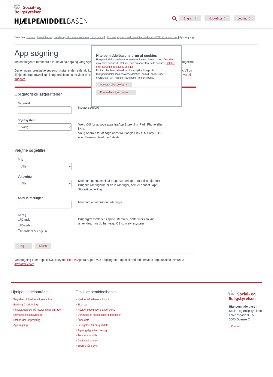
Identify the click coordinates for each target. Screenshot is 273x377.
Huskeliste (215, 18)
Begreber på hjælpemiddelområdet (33, 299)
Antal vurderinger (30, 198)
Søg (21, 246)
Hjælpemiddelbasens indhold (94, 299)
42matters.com (24, 264)
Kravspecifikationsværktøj (27, 314)
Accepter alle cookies (112, 84)
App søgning (20, 325)
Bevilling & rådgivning (25, 304)
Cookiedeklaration (88, 340)
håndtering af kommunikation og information (78, 37)
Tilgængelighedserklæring (92, 330)
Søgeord (24, 103)
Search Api (74, 260)
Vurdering (25, 176)
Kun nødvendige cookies (114, 92)
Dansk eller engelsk (34, 231)
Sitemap (82, 304)
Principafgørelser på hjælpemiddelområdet (37, 309)
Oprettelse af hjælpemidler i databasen (99, 314)
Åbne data (83, 320)
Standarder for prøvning (26, 320)
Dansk (25, 219)
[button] (175, 18)
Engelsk (26, 225)
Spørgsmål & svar (88, 345)
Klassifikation (44, 37)
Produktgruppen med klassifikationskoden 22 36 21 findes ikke (142, 37)
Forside (31, 37)
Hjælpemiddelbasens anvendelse (96, 309)
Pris (20, 159)
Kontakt (235, 326)
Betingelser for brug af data (93, 325)
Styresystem (27, 120)
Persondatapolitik (87, 335)
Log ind (243, 18)
